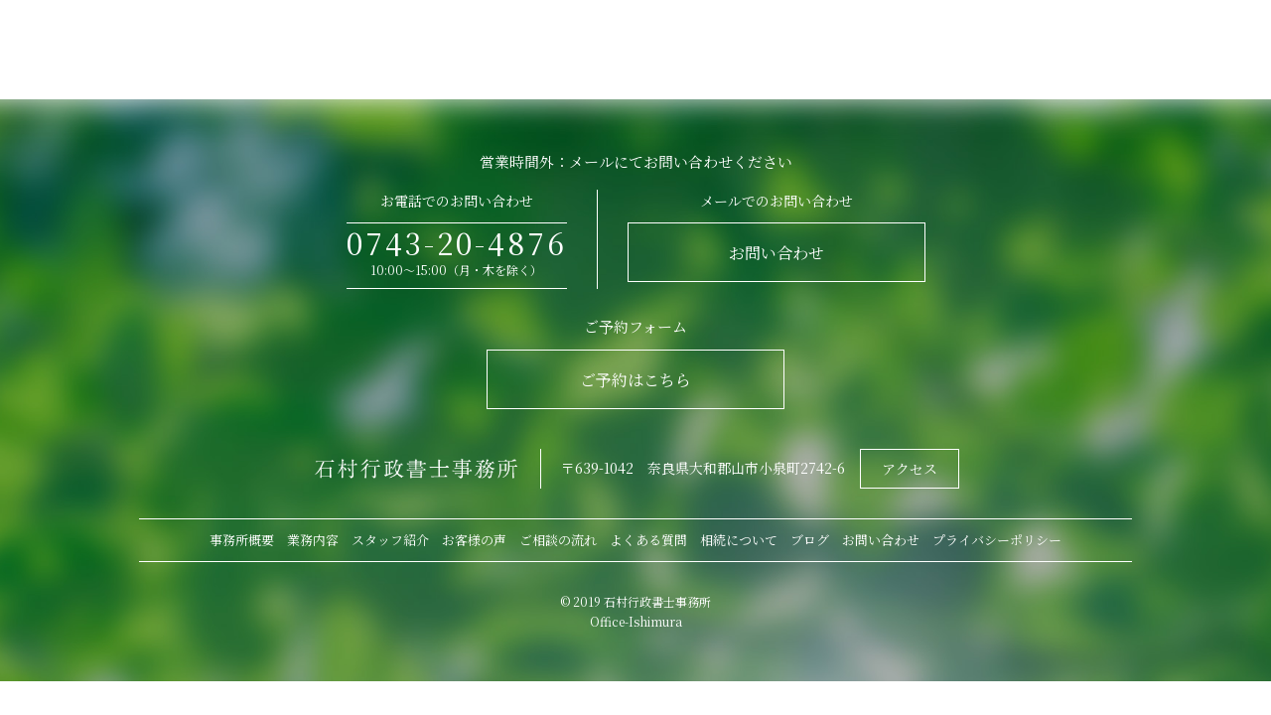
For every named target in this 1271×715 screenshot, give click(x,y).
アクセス (909, 469)
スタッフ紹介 (390, 539)
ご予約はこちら (635, 379)
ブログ (809, 539)
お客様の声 (474, 539)
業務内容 (313, 539)
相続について (738, 539)
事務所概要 (242, 539)
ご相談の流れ (558, 539)
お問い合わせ (776, 252)
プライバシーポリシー (996, 539)
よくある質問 (648, 539)
